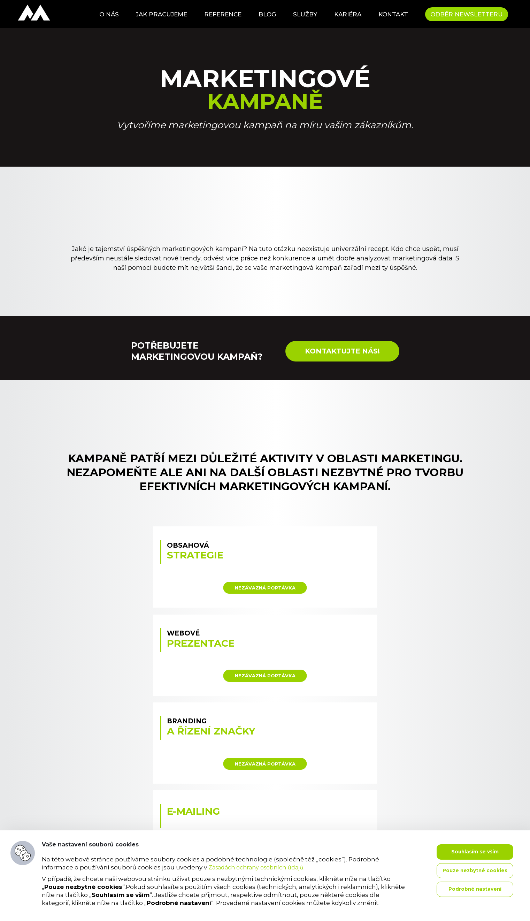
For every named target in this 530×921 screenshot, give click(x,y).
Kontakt (393, 14)
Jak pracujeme (161, 14)
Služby (305, 14)
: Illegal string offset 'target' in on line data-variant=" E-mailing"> (198, 663)
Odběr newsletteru (466, 14)
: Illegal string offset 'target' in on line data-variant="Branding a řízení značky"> (400, 573)
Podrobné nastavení (475, 894)
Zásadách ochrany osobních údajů (260, 863)
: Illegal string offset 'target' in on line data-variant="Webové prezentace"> (265, 573)
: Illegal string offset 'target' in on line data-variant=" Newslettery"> (333, 663)
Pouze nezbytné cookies (475, 871)
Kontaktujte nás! (332, 353)
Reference (222, 14)
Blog (267, 14)
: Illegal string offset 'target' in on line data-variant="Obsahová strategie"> (130, 573)
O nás (109, 14)
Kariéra (347, 14)
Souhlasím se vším (475, 848)
